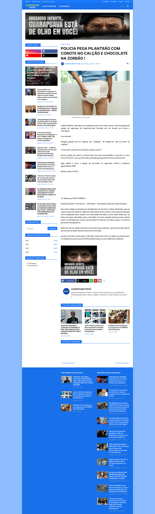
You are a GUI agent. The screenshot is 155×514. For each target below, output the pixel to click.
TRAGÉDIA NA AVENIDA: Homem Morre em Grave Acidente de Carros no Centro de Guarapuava (46, 166)
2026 (41, 252)
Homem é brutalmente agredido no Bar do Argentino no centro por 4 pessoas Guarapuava (118, 434)
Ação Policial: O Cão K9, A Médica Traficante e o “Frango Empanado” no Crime (118, 462)
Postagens (31, 263)
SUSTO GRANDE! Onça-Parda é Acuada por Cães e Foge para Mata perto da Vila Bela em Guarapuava (119, 488)
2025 (41, 248)
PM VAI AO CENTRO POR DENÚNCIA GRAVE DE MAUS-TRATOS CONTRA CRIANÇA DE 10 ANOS (118, 475)
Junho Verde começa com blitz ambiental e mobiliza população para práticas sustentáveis (94, 328)
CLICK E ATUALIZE (49, 6)
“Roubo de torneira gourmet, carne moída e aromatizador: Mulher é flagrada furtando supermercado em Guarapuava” (117, 503)
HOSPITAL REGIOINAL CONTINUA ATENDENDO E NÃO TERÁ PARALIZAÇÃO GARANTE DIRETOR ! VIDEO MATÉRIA (71, 329)
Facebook (114, 1)
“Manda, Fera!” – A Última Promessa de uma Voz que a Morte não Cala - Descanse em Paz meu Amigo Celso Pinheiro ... (47, 151)
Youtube (127, 1)
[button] (122, 6)
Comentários (32, 265)
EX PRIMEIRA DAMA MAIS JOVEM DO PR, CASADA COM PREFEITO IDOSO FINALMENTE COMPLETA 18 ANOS (46, 193)
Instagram (106, 1)
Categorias (64, 6)
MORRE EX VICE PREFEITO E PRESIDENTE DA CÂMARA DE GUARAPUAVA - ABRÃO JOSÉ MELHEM (47, 109)
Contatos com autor (48, 1)
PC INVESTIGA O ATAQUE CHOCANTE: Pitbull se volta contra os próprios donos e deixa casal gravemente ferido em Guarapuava (119, 407)
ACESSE (27, 1)
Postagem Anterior (68, 363)
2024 (41, 244)
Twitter (121, 1)
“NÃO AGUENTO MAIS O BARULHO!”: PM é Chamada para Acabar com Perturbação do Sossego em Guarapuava (119, 448)
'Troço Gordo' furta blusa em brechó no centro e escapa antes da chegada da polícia (119, 393)
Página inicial (65, 44)
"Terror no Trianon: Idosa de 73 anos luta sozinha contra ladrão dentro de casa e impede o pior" (46, 179)
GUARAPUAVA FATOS (81, 289)
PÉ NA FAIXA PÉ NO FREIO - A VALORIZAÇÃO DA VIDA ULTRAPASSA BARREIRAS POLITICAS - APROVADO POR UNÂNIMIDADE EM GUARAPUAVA (47, 209)
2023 (41, 241)
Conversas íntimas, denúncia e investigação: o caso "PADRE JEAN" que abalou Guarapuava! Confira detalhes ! (47, 136)
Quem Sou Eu (36, 1)
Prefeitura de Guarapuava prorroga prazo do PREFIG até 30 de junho (118, 327)
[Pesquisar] (37, 228)
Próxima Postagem (122, 363)
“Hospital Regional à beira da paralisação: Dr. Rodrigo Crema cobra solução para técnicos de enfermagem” (47, 122)
